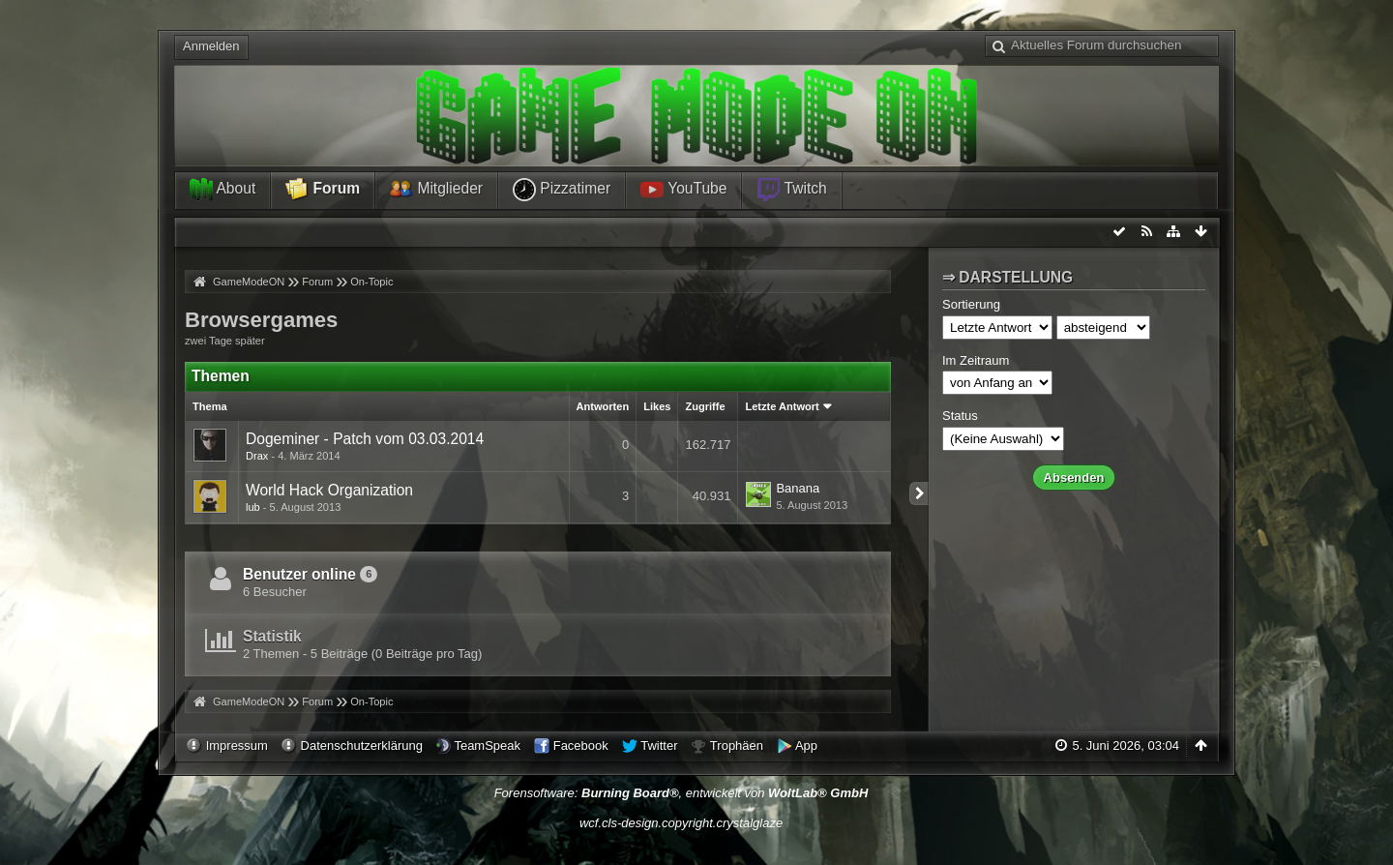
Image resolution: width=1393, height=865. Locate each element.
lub (253, 507)
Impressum (237, 745)
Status (960, 415)
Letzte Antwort (781, 406)
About (222, 189)
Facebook (580, 745)
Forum (322, 189)
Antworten (603, 406)
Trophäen (736, 745)
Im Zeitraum (975, 360)
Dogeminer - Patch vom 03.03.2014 (365, 439)
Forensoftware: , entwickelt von (681, 793)
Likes (656, 406)
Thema (210, 406)
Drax (257, 456)
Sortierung (971, 304)
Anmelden (211, 46)
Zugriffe (705, 406)
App (806, 745)
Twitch (791, 189)
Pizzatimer (561, 189)
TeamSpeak (487, 745)
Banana (797, 488)
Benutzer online (299, 574)
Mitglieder (436, 189)
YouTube (683, 189)
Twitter (658, 745)
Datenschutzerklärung (362, 745)
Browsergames (261, 320)
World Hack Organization (329, 490)
